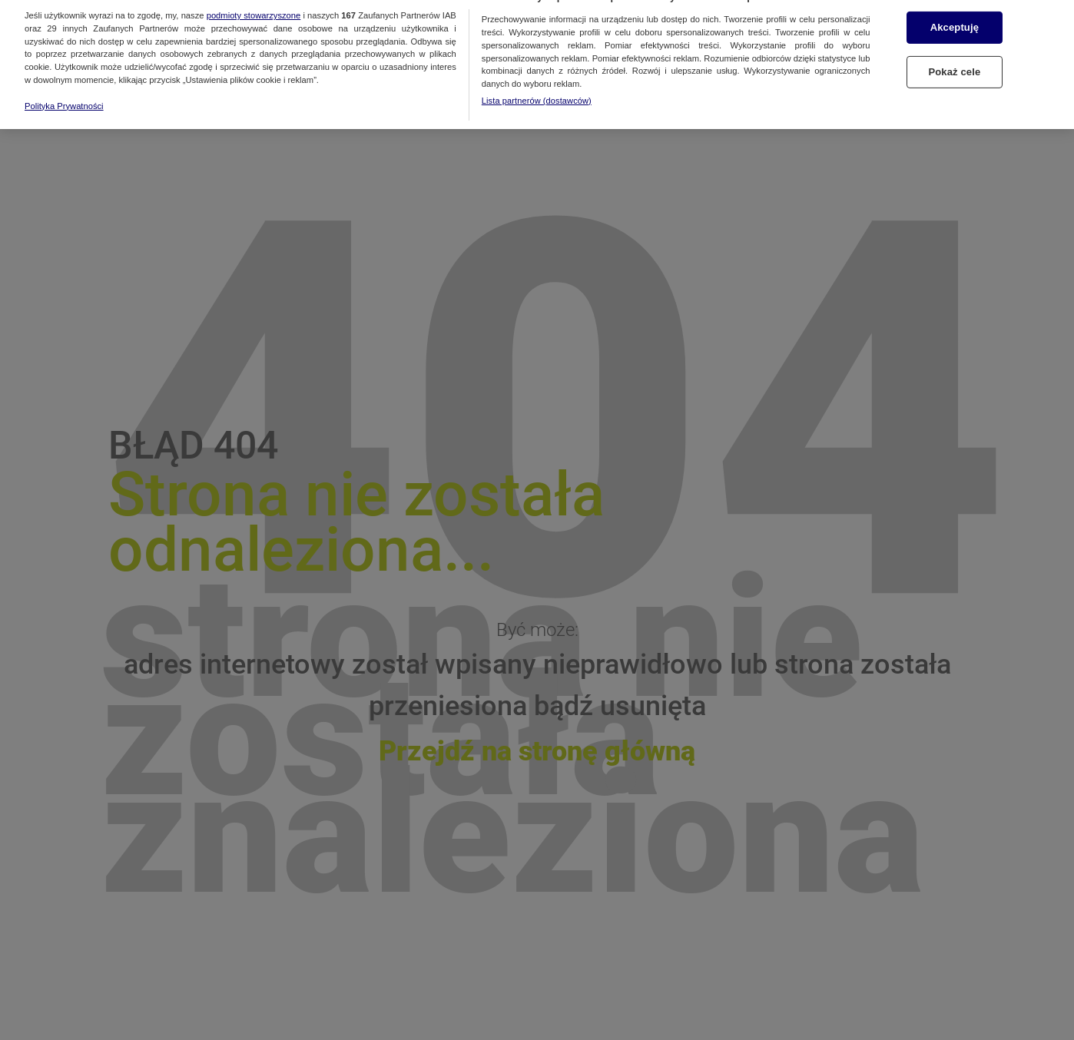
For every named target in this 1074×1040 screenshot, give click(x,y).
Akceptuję (954, 18)
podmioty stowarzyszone (254, 6)
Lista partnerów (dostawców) (537, 91)
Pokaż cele (954, 62)
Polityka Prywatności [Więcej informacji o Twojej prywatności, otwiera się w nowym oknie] (64, 96)
